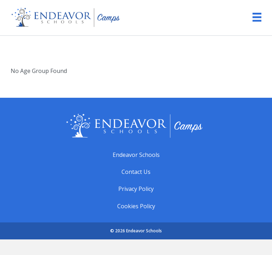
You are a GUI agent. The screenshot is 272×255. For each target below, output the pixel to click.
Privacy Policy (136, 189)
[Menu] (253, 17)
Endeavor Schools (136, 155)
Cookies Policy (136, 206)
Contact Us (136, 172)
